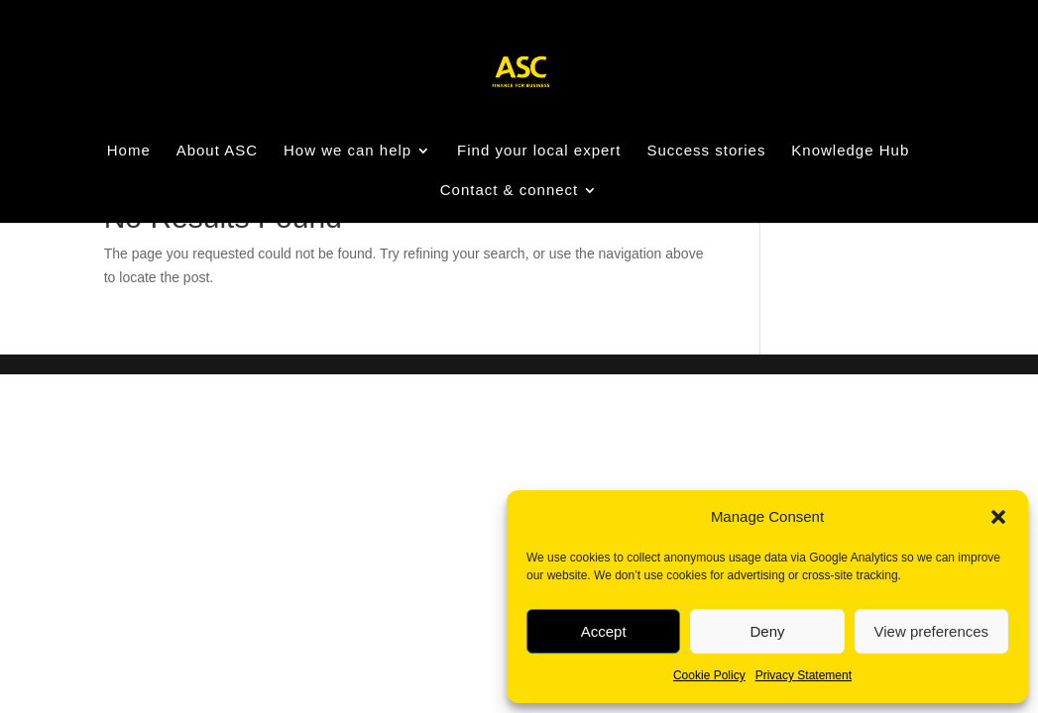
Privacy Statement (803, 675)
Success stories (705, 151)
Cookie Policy (709, 675)
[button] (998, 517)
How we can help (347, 151)
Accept (604, 631)
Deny (767, 631)
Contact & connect (509, 190)
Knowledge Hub (850, 151)
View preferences (931, 631)
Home (129, 151)
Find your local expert (539, 151)
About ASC (217, 151)
